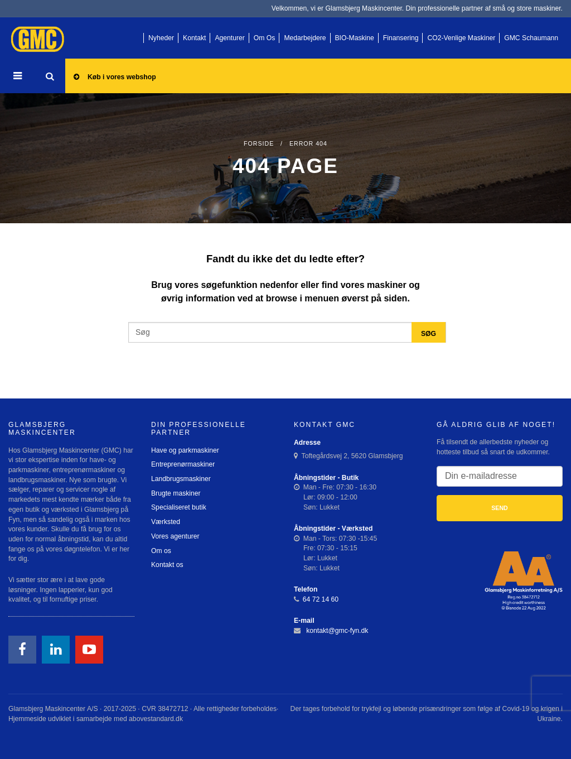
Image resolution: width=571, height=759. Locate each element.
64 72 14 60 (320, 599)
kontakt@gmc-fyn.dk (336, 631)
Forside (259, 143)
